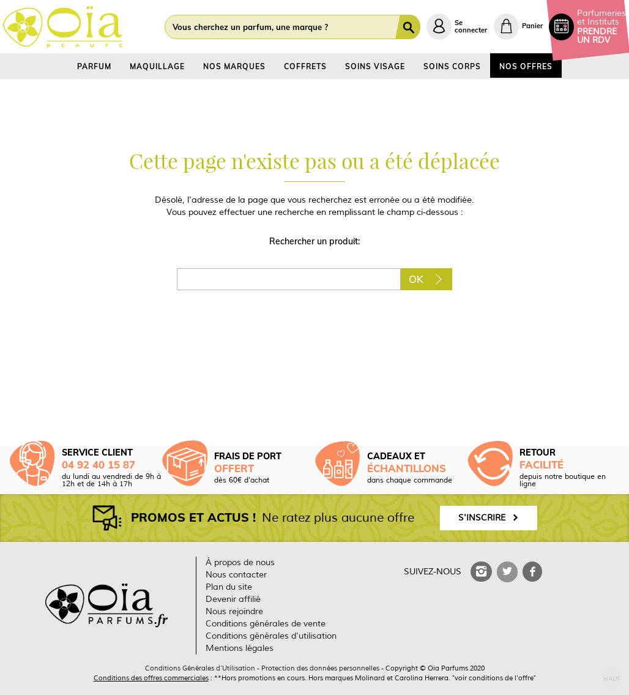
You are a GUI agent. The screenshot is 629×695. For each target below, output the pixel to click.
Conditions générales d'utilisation (271, 636)
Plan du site (229, 587)
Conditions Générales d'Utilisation (200, 668)
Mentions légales (240, 648)
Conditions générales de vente (266, 623)
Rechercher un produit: (314, 241)
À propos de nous (240, 562)
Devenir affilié (233, 599)
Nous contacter (236, 574)
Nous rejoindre (234, 611)
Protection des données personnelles (320, 668)
